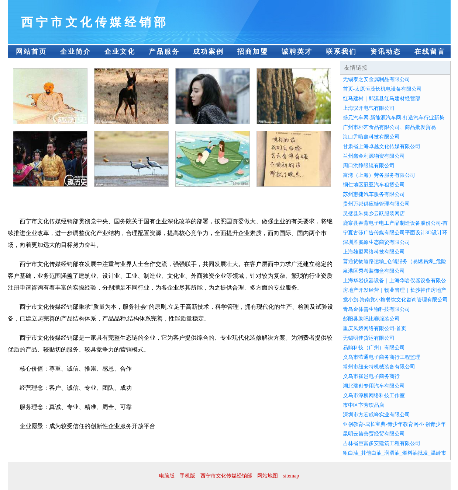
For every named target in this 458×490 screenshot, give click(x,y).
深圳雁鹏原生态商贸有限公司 (376, 242)
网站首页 (31, 51)
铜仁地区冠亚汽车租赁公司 (374, 185)
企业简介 (75, 51)
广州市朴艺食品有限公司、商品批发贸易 (389, 127)
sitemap (291, 476)
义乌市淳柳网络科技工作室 (374, 395)
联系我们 (341, 51)
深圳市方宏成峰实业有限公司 (376, 414)
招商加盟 (252, 51)
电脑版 (167, 476)
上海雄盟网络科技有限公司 (374, 252)
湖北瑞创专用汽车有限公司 (374, 386)
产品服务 (164, 51)
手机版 (187, 476)
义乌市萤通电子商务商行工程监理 (381, 357)
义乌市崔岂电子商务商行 (371, 376)
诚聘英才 (297, 51)
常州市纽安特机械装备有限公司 (379, 367)
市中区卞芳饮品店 (363, 405)
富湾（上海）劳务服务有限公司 (379, 175)
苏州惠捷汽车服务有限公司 (374, 194)
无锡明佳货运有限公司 (369, 338)
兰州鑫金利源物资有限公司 (374, 156)
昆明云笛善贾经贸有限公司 (374, 434)
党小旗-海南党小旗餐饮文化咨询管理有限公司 (395, 299)
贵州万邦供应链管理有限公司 (376, 204)
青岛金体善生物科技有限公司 (376, 309)
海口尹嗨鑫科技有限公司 (371, 137)
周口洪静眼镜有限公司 (369, 165)
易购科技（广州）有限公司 (374, 347)
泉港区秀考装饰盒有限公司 (374, 271)
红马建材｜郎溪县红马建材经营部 (381, 98)
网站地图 (267, 476)
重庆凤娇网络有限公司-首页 (375, 328)
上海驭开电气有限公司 (369, 108)
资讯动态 (385, 51)
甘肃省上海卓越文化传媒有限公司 (381, 146)
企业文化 (119, 51)
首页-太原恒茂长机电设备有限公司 (382, 89)
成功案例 (208, 51)
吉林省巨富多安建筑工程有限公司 (381, 443)
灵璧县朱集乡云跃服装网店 (374, 213)
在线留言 (429, 51)
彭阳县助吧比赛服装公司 (371, 319)
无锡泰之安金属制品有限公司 (376, 79)
